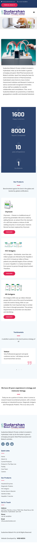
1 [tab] (16, 369)
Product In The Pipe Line (8, 464)
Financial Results (9, 5)
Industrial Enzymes (7, 483)
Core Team (4, 469)
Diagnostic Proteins (7, 486)
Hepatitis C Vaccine (7, 496)
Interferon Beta (5, 494)
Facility (3, 466)
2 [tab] (19, 369)
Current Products (6, 461)
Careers (3, 471)
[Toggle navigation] (34, 12)
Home (3, 456)
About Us (4, 459)
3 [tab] (21, 369)
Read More (9, 232)
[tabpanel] (18, 356)
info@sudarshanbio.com (8, 1)
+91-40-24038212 (22, 1)
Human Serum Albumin (8, 491)
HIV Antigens (5, 488)
